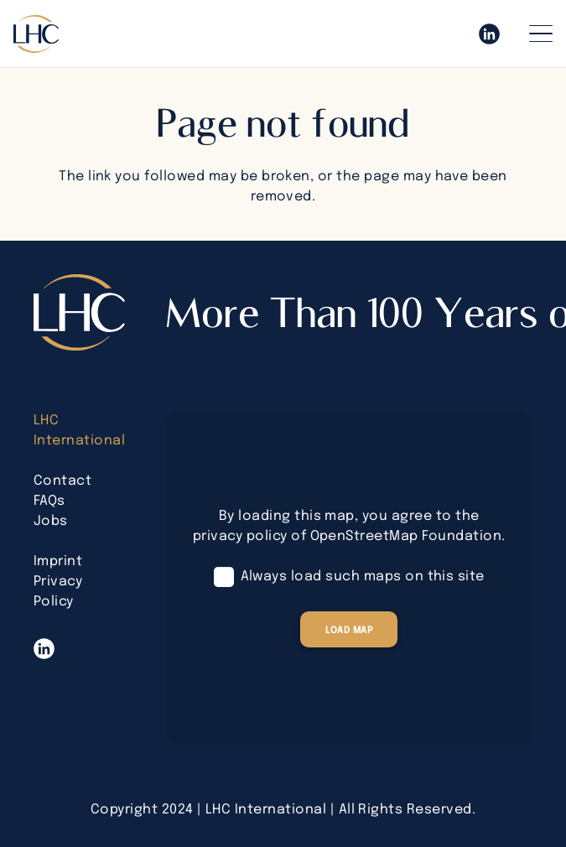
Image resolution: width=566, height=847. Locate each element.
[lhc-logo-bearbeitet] (36, 34)
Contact (62, 481)
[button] (540, 33)
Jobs (51, 521)
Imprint (58, 561)
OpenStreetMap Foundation (406, 536)
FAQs (49, 501)
